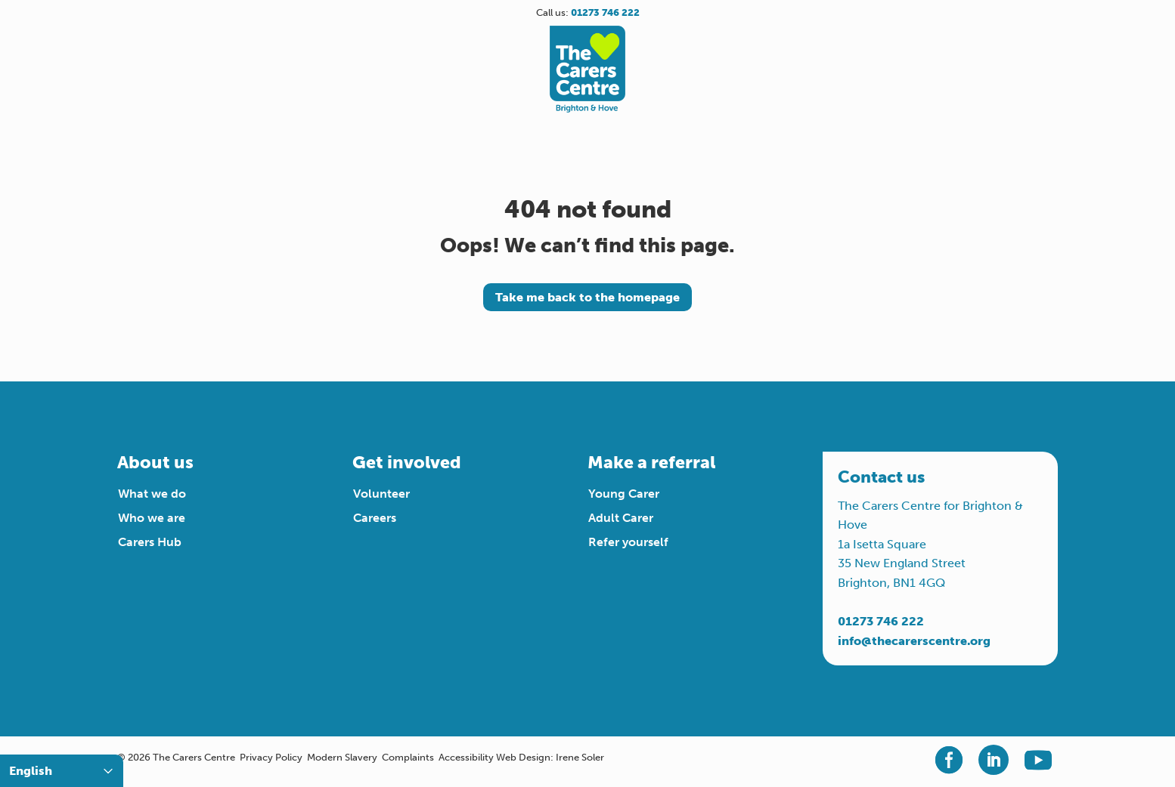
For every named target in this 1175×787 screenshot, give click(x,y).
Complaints (408, 757)
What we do (152, 493)
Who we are (151, 518)
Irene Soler (580, 757)
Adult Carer (620, 518)
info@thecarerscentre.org (914, 641)
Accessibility (466, 757)
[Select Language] (61, 771)
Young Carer (623, 493)
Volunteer (381, 493)
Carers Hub (149, 542)
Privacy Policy (271, 757)
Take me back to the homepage (587, 297)
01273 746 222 (881, 621)
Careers (374, 518)
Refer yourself (628, 542)
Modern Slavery (342, 757)
